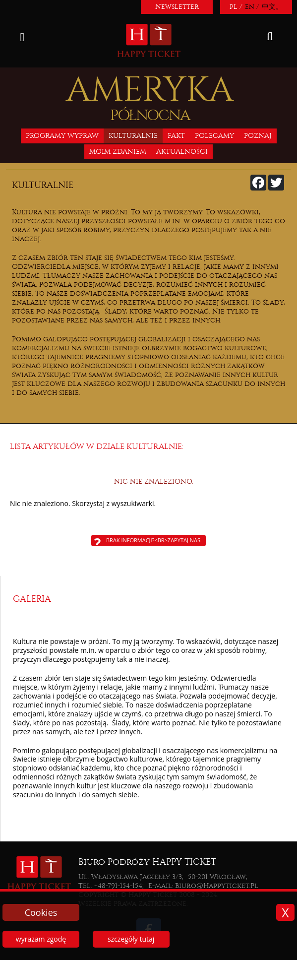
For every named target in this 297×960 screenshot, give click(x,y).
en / (252, 6)
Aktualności (182, 151)
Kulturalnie (133, 135)
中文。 (272, 6)
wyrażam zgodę (41, 939)
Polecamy (214, 135)
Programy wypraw (62, 135)
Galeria (32, 599)
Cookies (41, 912)
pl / (236, 6)
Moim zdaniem (117, 151)
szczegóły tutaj (131, 939)
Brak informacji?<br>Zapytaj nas (153, 540)
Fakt (176, 135)
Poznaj (258, 135)
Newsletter (177, 6)
